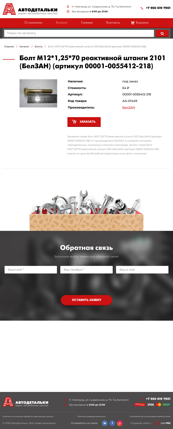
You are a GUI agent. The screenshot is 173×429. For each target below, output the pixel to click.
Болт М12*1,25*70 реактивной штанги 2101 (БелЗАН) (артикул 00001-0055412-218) (97, 46)
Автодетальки (19, 423)
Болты (39, 46)
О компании (33, 22)
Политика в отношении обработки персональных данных (28, 416)
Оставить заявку (86, 300)
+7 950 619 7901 (158, 8)
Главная (9, 46)
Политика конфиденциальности (91, 416)
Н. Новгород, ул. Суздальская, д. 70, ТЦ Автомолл (101, 6)
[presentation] (86, 283)
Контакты (113, 22)
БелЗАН (128, 107)
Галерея (87, 22)
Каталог (62, 22)
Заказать (88, 121)
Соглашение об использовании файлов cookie (150, 416)
